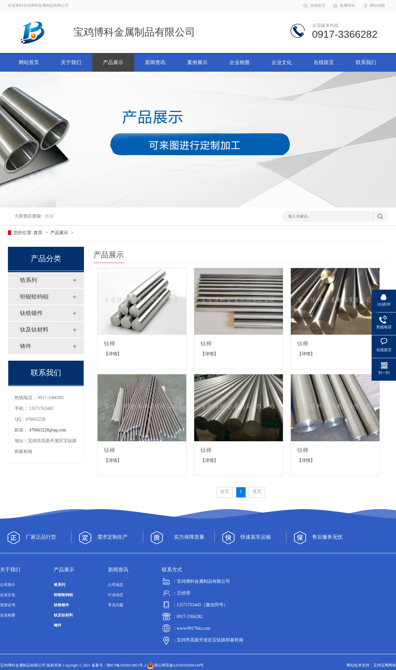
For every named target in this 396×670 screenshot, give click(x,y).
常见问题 (115, 605)
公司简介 (7, 584)
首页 (39, 232)
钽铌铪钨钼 (34, 296)
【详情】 (113, 353)
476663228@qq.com (48, 430)
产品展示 (113, 62)
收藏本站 (344, 6)
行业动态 (115, 595)
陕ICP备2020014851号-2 (126, 665)
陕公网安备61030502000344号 (175, 665)
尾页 (256, 491)
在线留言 (314, 6)
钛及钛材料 (34, 329)
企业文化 (281, 62)
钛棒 (109, 343)
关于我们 (71, 62)
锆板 (49, 216)
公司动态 (115, 584)
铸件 (25, 346)
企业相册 (239, 62)
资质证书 (7, 605)
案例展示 (197, 62)
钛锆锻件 (31, 313)
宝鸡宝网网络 (384, 665)
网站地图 (373, 6)
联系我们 (366, 62)
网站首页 (29, 62)
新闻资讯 (155, 62)
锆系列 (28, 280)
